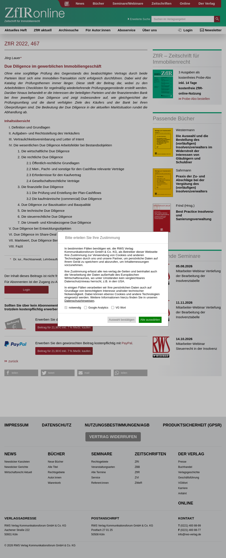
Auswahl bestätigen (121, 319)
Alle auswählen (150, 319)
